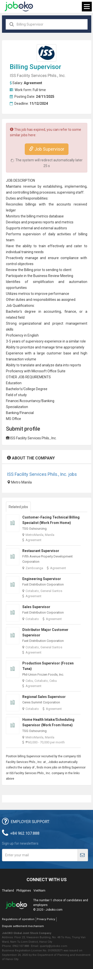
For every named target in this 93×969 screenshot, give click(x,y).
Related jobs (18, 507)
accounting (52, 311)
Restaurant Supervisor (40, 551)
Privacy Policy (46, 919)
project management (69, 323)
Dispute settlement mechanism (23, 926)
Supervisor (45, 66)
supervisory (35, 341)
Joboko (18, 6)
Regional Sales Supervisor (44, 697)
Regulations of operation (18, 919)
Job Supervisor (46, 149)
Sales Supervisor (36, 607)
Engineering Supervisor (41, 579)
